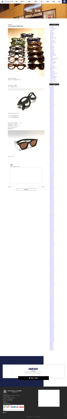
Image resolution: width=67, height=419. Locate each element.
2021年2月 (51, 157)
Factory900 (51, 52)
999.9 (51, 32)
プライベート (52, 81)
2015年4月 (51, 237)
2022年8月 (51, 136)
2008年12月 (51, 324)
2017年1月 (51, 213)
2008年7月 (51, 330)
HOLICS (51, 56)
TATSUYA (51, 74)
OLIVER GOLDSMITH (52, 67)
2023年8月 (51, 122)
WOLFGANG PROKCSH (53, 76)
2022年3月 (51, 142)
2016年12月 (51, 214)
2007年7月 (51, 344)
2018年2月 (51, 198)
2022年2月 (51, 143)
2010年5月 (51, 305)
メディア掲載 (53, 2)
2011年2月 (51, 294)
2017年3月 (51, 211)
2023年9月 (51, 121)
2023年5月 (51, 126)
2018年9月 (51, 190)
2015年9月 (51, 231)
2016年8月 (51, 219)
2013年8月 (51, 260)
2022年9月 (51, 135)
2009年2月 (51, 322)
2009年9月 (51, 314)
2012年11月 (51, 270)
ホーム (16, 2)
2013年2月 (51, 267)
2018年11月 (51, 188)
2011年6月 (51, 290)
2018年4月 (51, 196)
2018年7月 (51, 192)
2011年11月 (51, 284)
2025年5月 (51, 98)
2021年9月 (51, 149)
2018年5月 (51, 195)
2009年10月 (51, 313)
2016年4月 (51, 223)
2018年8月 (51, 191)
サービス (35, 2)
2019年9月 (51, 176)
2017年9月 (51, 204)
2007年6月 (51, 345)
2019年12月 (51, 173)
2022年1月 (51, 144)
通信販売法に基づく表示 (6, 403)
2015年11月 (51, 229)
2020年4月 (51, 168)
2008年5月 (51, 332)
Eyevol (51, 51)
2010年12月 (51, 297)
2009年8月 (51, 315)
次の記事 (42, 186)
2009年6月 (51, 317)
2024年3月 (51, 114)
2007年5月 (51, 346)
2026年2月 (51, 88)
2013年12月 (51, 255)
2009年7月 (51, 316)
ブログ (59, 2)
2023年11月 (51, 119)
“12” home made (52, 28)
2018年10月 (51, 189)
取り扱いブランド (29, 2)
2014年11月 (51, 243)
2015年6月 (51, 235)
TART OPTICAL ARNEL (53, 73)
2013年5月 (51, 263)
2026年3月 (51, 87)
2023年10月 (51, 120)
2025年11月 (51, 91)
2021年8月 (51, 150)
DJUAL (51, 44)
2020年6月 (51, 166)
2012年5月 (51, 277)
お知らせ (51, 26)
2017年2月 (51, 212)
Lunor (51, 64)
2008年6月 (51, 331)
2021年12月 (51, 145)
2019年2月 (51, 184)
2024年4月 (51, 113)
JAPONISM (51, 59)
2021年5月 (51, 153)
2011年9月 (51, 286)
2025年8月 (51, 95)
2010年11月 (51, 298)
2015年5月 (51, 236)
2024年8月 (51, 109)
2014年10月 (51, 244)
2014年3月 (51, 252)
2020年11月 (51, 160)
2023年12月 (51, 118)
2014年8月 (51, 246)
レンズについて (42, 2)
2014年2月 (51, 253)
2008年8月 (51, 329)
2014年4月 (51, 251)
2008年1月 (51, 337)
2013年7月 (51, 261)
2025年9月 (51, 94)
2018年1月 (51, 199)
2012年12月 (51, 269)
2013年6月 (51, 262)
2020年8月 (51, 164)
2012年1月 (51, 282)
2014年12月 (51, 242)
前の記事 (9, 186)
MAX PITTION (52, 65)
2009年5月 (51, 318)
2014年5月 (51, 250)
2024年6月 (51, 111)
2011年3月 (51, 293)
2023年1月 (51, 130)
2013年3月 (51, 266)
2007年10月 (51, 340)
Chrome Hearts (52, 42)
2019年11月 (51, 174)
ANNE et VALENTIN (52, 37)
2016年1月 (51, 227)
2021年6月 (51, 152)
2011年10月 (51, 285)
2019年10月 (51, 175)
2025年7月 (51, 96)
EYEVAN (51, 49)
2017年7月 (51, 206)
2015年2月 (51, 239)
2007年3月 (51, 348)
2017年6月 (51, 207)
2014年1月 (51, 254)
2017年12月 (51, 200)
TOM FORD (51, 75)
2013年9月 (51, 259)
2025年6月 (51, 97)
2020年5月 (51, 167)
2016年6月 (51, 221)
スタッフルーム (52, 79)
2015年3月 (51, 238)
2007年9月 (51, 341)
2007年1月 (51, 349)
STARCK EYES (52, 72)
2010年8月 (51, 301)
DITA (50, 43)
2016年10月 (51, 216)
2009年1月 (51, 323)
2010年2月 (51, 308)
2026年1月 (51, 89)
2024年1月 (51, 117)
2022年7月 (51, 137)
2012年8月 (51, 274)
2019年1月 (51, 185)
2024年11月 (51, 105)
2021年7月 (51, 151)
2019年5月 (51, 181)
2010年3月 (51, 307)
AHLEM (51, 34)
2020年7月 (51, 165)
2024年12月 (51, 104)
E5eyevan (51, 45)
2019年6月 (51, 180)
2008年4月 (51, 333)
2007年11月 (51, 339)
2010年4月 (51, 306)
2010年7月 (51, 302)
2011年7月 (51, 289)
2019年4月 (51, 182)
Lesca (51, 60)
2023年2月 (51, 129)
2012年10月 (51, 271)
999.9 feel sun (52, 33)
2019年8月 (51, 177)
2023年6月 (51, 125)
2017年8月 (51, 205)
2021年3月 (51, 156)
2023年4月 (51, 127)
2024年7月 (51, 110)
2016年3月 (51, 224)
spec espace (51, 71)
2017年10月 (51, 203)
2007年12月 (51, 338)
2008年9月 (51, 328)
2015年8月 (51, 232)
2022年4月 (51, 141)
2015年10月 (51, 230)
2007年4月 (51, 347)
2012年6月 (51, 276)
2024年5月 (51, 112)
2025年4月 (51, 99)
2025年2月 (51, 102)
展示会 (51, 82)
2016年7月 (51, 220)
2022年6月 (51, 138)
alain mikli (51, 36)
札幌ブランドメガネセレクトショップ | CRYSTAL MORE (33, 416)
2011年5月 (51, 291)
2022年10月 (51, 134)
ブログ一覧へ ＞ (26, 189)
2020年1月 (51, 172)
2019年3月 (51, 183)
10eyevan (51, 29)
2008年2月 (51, 336)
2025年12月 (51, 90)
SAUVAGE (51, 68)
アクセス (48, 2)
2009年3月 (51, 321)
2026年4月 (51, 86)
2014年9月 (51, 245)
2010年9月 (51, 300)
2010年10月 (51, 299)
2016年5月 (51, 222)
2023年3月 (51, 128)
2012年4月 (51, 278)
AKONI (51, 35)
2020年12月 (51, 159)
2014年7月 (51, 247)
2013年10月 (51, 258)
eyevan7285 (51, 50)
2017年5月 (51, 208)
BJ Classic (51, 40)
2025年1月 (51, 103)
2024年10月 (51, 106)
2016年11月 (51, 215)
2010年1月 (51, 309)
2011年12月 (51, 283)
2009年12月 (51, 310)
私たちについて (22, 2)
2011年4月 (51, 292)
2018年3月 (51, 197)
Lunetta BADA (52, 63)
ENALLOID (51, 48)
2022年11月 (51, 133)
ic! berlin (51, 57)
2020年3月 (51, 169)
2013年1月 (51, 268)
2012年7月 (51, 275)
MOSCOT (51, 66)
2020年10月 (51, 161)
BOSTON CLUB (52, 41)
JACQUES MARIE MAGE (53, 58)
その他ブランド (52, 80)
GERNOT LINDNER (52, 55)
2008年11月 (51, 325)
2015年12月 (51, 228)
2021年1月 (51, 158)
